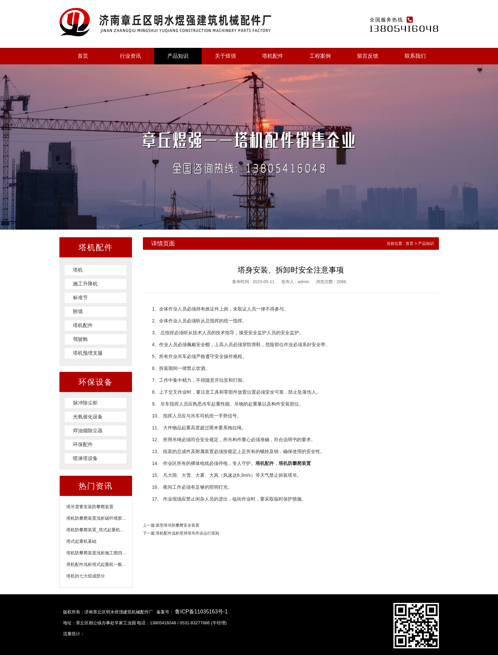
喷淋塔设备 (85, 458)
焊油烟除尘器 (88, 430)
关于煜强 (225, 56)
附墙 (78, 311)
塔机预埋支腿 (88, 353)
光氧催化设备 (88, 416)
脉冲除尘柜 (85, 403)
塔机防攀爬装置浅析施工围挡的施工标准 (105, 552)
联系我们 (415, 56)
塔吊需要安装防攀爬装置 (90, 506)
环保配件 (83, 444)
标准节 (80, 297)
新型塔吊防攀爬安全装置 (177, 525)
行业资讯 (130, 56)
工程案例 (320, 56)
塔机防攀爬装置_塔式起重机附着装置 (101, 529)
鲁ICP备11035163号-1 (201, 611)
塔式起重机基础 (81, 541)
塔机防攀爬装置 (295, 463)
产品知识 (177, 56)
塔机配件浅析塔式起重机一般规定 (98, 564)
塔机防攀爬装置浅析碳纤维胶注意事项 (102, 518)
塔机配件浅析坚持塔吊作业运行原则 (187, 533)
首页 (83, 56)
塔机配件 (272, 56)
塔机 (78, 270)
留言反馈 (367, 56)
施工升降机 (85, 283)
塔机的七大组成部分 (85, 575)
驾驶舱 (80, 339)
